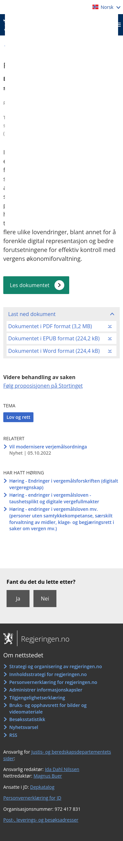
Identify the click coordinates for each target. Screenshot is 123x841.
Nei (45, 598)
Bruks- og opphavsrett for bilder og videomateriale (48, 708)
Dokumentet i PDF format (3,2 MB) (50, 326)
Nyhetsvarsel (23, 727)
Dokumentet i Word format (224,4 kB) (54, 350)
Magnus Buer (47, 776)
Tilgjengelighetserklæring (37, 697)
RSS (13, 735)
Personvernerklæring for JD (32, 798)
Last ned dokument (31, 314)
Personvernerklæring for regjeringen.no (53, 682)
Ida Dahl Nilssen (62, 769)
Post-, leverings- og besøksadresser (40, 820)
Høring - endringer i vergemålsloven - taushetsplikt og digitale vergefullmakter (54, 498)
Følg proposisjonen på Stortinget (43, 385)
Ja (18, 598)
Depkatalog (42, 787)
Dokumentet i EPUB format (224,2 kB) (54, 338)
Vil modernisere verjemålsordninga (48, 446)
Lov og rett (18, 417)
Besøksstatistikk (27, 719)
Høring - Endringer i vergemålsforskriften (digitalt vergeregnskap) (63, 484)
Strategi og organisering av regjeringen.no (55, 666)
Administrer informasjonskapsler (45, 690)
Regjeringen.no (43, 639)
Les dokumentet (30, 285)
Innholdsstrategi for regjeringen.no (48, 674)
